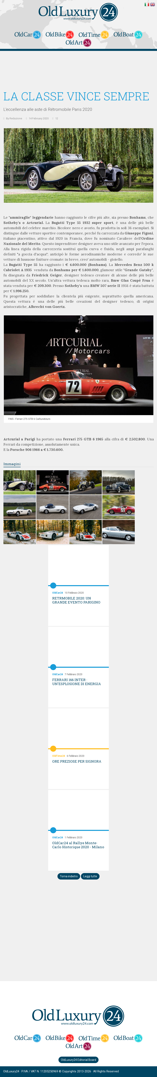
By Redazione (14, 118)
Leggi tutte (90, 876)
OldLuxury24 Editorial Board (78, 1059)
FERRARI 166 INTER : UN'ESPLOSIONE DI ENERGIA (76, 681)
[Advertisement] (78, 71)
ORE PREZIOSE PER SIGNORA (76, 761)
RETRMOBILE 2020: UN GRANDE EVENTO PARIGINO (76, 600)
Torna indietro (69, 876)
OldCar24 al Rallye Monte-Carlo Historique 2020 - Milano (78, 845)
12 (56, 118)
